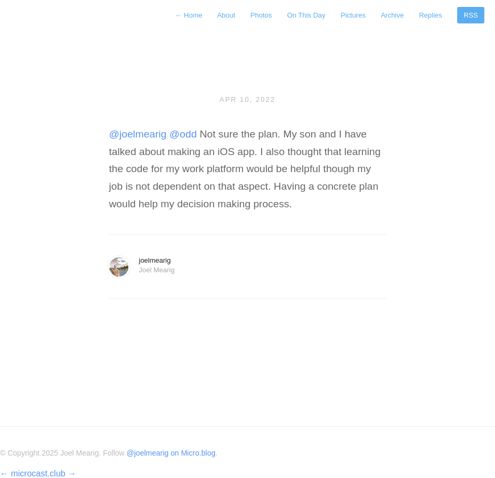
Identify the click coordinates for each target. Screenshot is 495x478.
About (226, 15)
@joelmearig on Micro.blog (171, 453)
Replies (430, 15)
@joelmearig (138, 134)
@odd (183, 134)
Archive (392, 15)
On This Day (306, 15)
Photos (261, 15)
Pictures (353, 15)
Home (189, 15)
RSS (471, 15)
